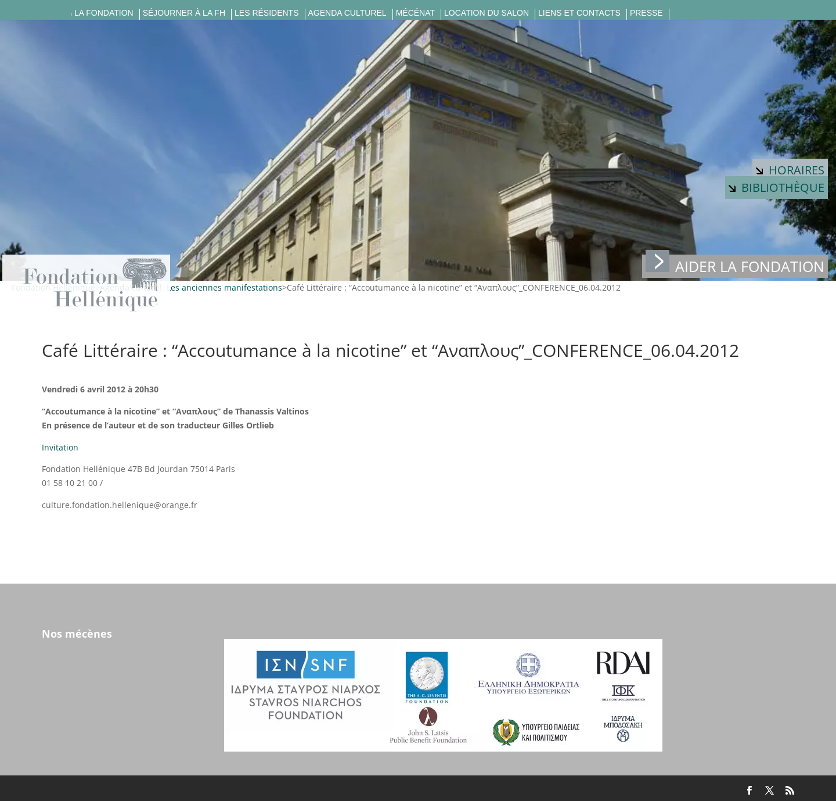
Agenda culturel (347, 13)
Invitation (60, 447)
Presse (646, 13)
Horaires (790, 170)
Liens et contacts (579, 13)
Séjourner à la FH (184, 13)
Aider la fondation (735, 265)
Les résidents (266, 13)
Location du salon (486, 13)
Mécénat (415, 13)
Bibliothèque (776, 187)
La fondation (104, 13)
